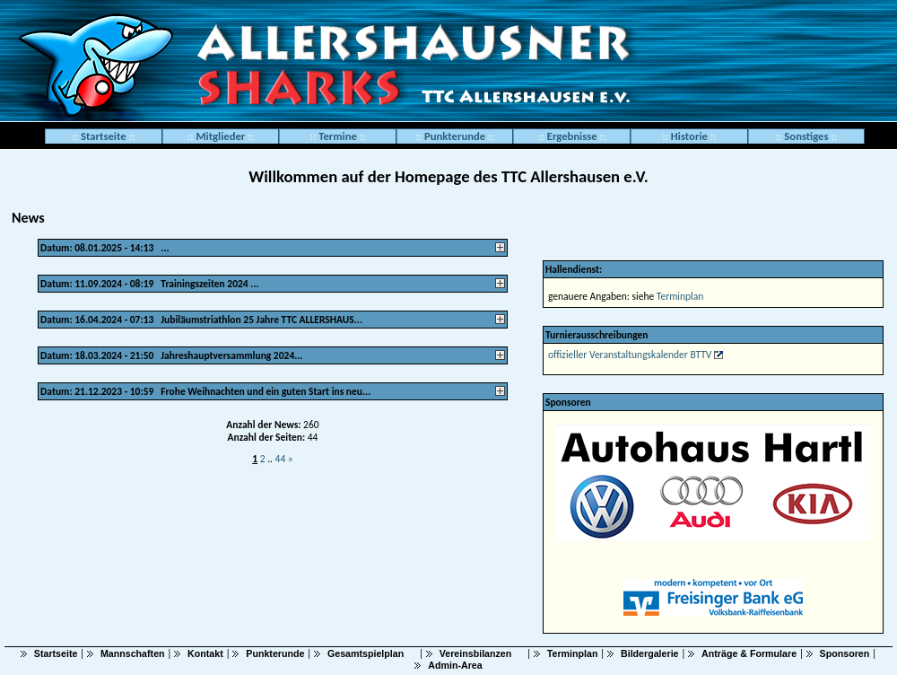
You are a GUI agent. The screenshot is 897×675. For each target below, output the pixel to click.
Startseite (103, 136)
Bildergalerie (650, 653)
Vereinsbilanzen (476, 653)
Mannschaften (132, 653)
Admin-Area (455, 665)
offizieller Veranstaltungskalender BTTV (629, 354)
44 (281, 458)
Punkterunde (275, 653)
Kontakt (205, 653)
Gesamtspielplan (365, 653)
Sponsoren (845, 653)
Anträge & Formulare (749, 653)
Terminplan (680, 296)
